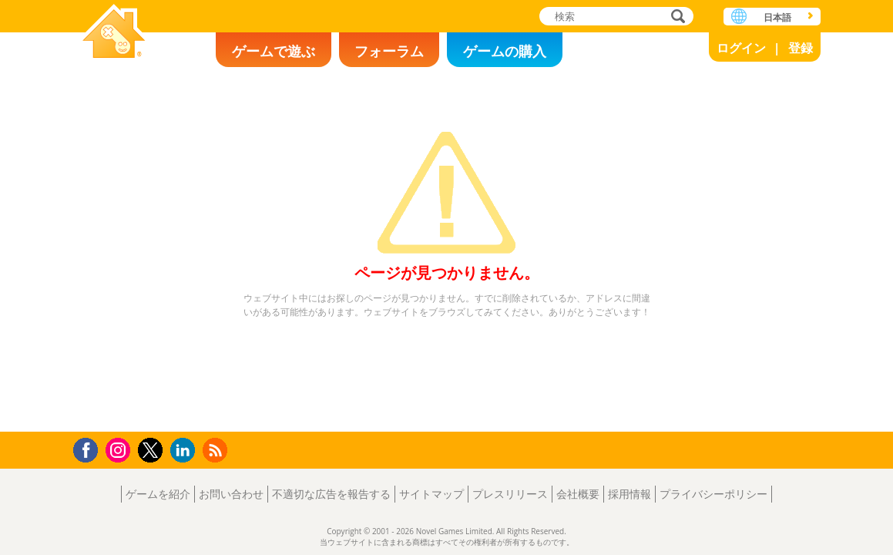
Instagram (120, 449)
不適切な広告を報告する (331, 493)
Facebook (90, 448)
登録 (800, 47)
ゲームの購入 (504, 51)
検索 (675, 17)
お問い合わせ (231, 493)
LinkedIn (185, 450)
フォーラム (389, 51)
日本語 (777, 17)
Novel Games (114, 33)
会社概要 (577, 493)
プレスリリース (510, 493)
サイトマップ (431, 493)
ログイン (741, 47)
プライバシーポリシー (713, 493)
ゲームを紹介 (158, 493)
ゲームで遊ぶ (273, 51)
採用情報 (629, 493)
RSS (217, 449)
